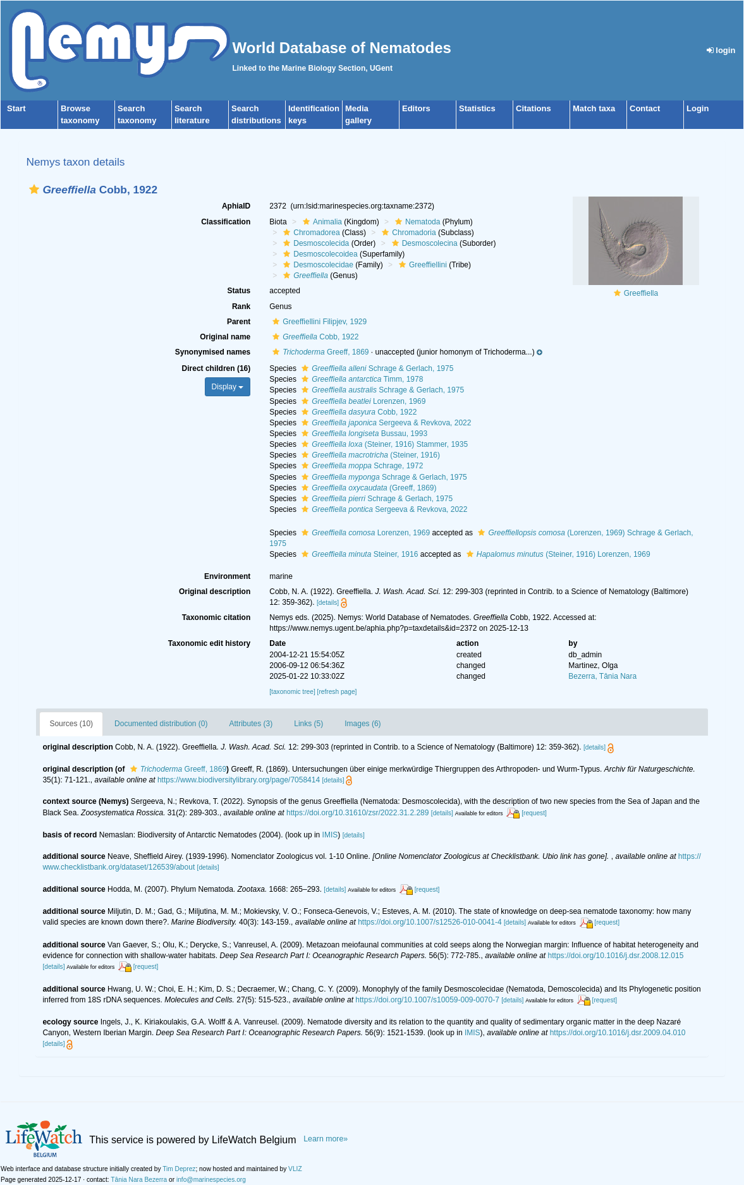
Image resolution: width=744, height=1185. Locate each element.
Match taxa (594, 108)
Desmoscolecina (423, 243)
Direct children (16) (216, 368)
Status (239, 290)
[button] (34, 189)
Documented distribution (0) (160, 723)
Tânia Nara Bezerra (139, 1179)
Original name (225, 336)
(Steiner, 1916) (369, 455)
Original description (214, 591)
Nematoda (416, 221)
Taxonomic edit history (209, 643)
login (721, 50)
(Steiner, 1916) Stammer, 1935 (383, 444)
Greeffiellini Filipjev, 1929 (318, 321)
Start (16, 108)
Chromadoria (407, 232)
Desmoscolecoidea (318, 254)
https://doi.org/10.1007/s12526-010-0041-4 (430, 922)
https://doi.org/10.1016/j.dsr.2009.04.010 (618, 1032)
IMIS (330, 834)
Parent (238, 321)
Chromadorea (309, 232)
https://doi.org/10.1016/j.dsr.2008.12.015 (616, 955)
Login (697, 108)
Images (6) (363, 723)
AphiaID (236, 206)
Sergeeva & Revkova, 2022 (384, 422)
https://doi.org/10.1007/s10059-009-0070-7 (427, 999)
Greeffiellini (421, 264)
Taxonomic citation (216, 617)
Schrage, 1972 (360, 465)
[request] (534, 813)
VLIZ (295, 1168)
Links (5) (308, 723)
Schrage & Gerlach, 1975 (375, 368)
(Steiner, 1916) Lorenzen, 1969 (556, 554)
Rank (241, 306)
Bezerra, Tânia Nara (602, 676)
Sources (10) (71, 723)
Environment (227, 576)
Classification (225, 221)
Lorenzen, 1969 (361, 401)
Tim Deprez (178, 1168)
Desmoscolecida (314, 243)
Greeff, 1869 (319, 352)
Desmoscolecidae (316, 264)
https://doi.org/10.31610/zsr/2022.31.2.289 (357, 812)
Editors (416, 108)
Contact (645, 108)
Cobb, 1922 (313, 336)
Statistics (477, 108)
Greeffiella (641, 293)
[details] (328, 602)
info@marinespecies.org (211, 1179)
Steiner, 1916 (358, 554)
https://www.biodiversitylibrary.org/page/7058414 (238, 779)
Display (228, 386)
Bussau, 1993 (362, 433)
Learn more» (325, 1138)
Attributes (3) (251, 723)
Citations (533, 108)
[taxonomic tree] (292, 691)
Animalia (321, 221)
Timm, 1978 (360, 379)
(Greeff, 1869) (367, 487)
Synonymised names (212, 352)
